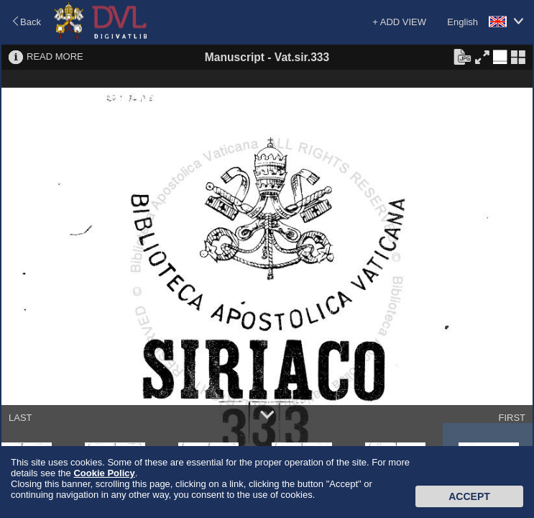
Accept (469, 496)
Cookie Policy (103, 473)
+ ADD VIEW (399, 22)
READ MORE (55, 56)
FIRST (511, 417)
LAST (20, 417)
